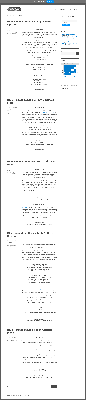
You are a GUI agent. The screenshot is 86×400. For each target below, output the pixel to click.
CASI (8, 110)
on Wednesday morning (39, 289)
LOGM (16, 244)
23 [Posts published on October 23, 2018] (67, 72)
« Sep (64, 76)
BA (10, 244)
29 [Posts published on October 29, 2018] (64, 74)
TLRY (12, 174)
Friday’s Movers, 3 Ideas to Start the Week (70, 43)
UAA (13, 34)
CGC (8, 32)
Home (56, 9)
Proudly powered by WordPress (23, 395)
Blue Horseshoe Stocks (11, 395)
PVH (10, 33)
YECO (8, 113)
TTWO (11, 34)
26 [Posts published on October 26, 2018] (74, 72)
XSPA (15, 174)
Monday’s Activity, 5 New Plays (68, 41)
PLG (8, 246)
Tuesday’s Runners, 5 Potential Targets (69, 38)
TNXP (8, 34)
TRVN (10, 246)
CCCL (10, 110)
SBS (15, 173)
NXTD (13, 173)
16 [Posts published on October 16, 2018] (67, 70)
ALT (8, 340)
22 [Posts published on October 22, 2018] (64, 72)
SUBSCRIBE (50, 1)
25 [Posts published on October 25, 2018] (72, 72)
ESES (16, 172)
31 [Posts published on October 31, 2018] (69, 74)
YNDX (15, 34)
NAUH (11, 245)
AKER (8, 172)
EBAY (15, 32)
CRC (10, 32)
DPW (13, 172)
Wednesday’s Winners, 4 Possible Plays (69, 36)
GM (7, 33)
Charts (70, 9)
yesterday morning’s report (48, 112)
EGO (13, 110)
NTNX (10, 173)
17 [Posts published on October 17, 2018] (69, 70)
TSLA (13, 246)
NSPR (13, 245)
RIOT (12, 33)
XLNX (11, 343)
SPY (15, 33)
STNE (10, 174)
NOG (11, 341)
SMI (14, 33)
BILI (9, 340)
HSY (8, 173)
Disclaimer (76, 9)
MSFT (8, 245)
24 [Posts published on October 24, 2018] (69, 72)
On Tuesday (25, 207)
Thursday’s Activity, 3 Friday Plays (68, 34)
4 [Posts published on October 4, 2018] (72, 65)
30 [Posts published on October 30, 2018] (67, 74)
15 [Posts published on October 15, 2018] (64, 70)
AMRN (11, 172)
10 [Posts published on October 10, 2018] (69, 67)
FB (16, 32)
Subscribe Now (63, 9)
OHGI (16, 245)
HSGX (16, 340)
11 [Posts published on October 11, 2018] (72, 67)
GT (11, 244)
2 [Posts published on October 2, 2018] (67, 65)
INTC (14, 244)
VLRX (8, 343)
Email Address (64, 18)
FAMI (15, 110)
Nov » (75, 76)
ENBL (12, 340)
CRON (12, 32)
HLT (14, 340)
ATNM (8, 244)
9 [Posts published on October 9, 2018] (67, 67)
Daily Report (9, 30)
